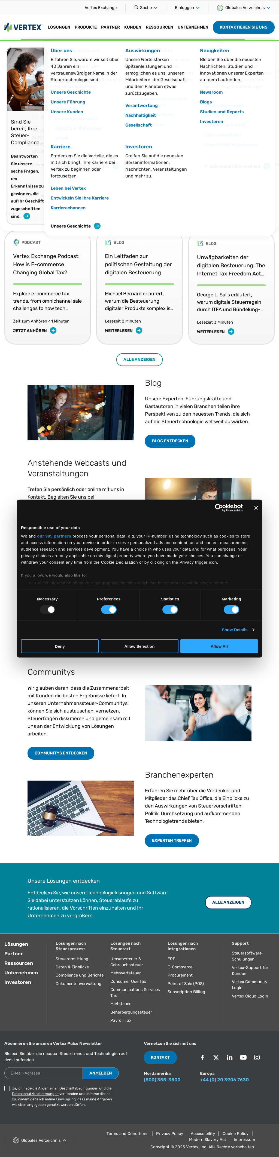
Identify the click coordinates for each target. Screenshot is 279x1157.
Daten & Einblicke (72, 967)
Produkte (86, 27)
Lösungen (59, 27)
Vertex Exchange (101, 7)
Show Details (235, 629)
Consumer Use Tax (128, 981)
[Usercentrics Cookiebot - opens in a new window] (219, 508)
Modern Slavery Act (207, 1139)
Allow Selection (140, 646)
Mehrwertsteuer (125, 973)
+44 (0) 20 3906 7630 (224, 1079)
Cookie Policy (235, 1133)
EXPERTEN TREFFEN (172, 840)
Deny (60, 646)
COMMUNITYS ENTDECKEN (61, 753)
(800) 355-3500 (162, 1079)
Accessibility (203, 1133)
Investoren (17, 982)
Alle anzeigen (139, 359)
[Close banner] (256, 508)
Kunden (132, 27)
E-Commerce (180, 967)
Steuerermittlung (72, 958)
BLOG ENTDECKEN (170, 440)
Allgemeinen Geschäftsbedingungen (68, 1088)
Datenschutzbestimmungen (35, 1094)
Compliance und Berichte (80, 975)
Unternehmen (193, 27)
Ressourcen (159, 27)
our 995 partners (54, 536)
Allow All (219, 646)
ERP (171, 958)
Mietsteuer (120, 1003)
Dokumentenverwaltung (78, 983)
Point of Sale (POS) (186, 983)
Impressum (244, 1139)
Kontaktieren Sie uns (244, 27)
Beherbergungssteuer (131, 1012)
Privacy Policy (169, 1133)
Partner (110, 27)
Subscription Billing (186, 991)
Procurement (180, 975)
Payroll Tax (120, 1020)
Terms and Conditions (127, 1133)
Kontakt (160, 1057)
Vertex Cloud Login (250, 996)
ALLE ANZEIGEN (228, 902)
